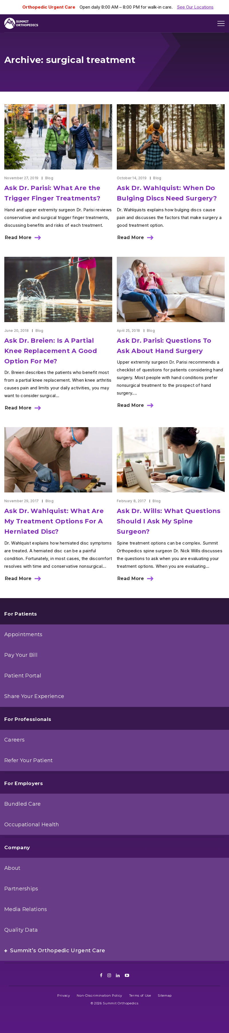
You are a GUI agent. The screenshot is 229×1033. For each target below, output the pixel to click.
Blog (49, 178)
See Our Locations (195, 7)
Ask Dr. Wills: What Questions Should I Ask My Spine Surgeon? (169, 521)
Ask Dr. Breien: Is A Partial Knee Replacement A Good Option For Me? (50, 351)
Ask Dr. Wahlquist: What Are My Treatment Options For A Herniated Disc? (54, 521)
